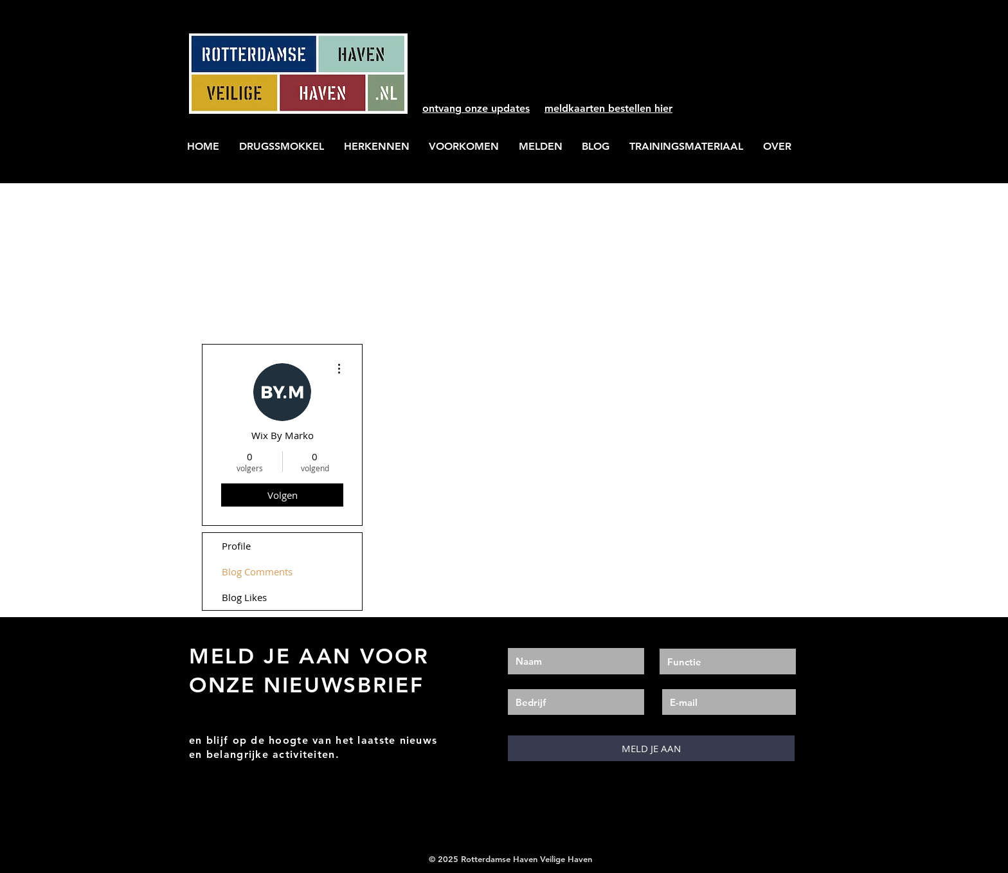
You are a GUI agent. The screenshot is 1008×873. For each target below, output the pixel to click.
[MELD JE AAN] (651, 748)
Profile (236, 545)
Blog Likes (244, 597)
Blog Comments (257, 571)
